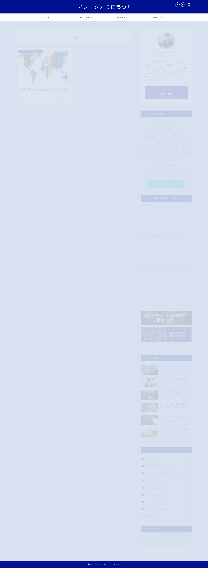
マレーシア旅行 (168, 486)
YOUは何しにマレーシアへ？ (168, 464)
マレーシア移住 (168, 500)
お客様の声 (122, 17)
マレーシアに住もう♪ (104, 7)
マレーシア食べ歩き (168, 508)
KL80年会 (168, 457)
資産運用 (168, 515)
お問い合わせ (159, 17)
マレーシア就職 (168, 479)
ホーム (48, 17)
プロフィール (85, 17)
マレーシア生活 (168, 493)
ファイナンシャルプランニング (168, 472)
